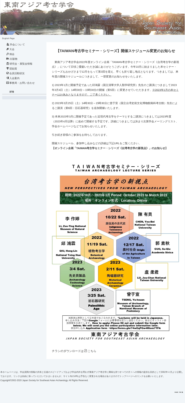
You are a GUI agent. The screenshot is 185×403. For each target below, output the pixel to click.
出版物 (11, 58)
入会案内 (13, 78)
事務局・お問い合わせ (20, 82)
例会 (10, 54)
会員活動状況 (15, 73)
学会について (15, 44)
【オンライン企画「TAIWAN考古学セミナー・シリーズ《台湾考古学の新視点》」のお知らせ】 (110, 148)
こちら (92, 351)
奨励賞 (11, 68)
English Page (8, 38)
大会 (10, 49)
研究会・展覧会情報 (19, 63)
